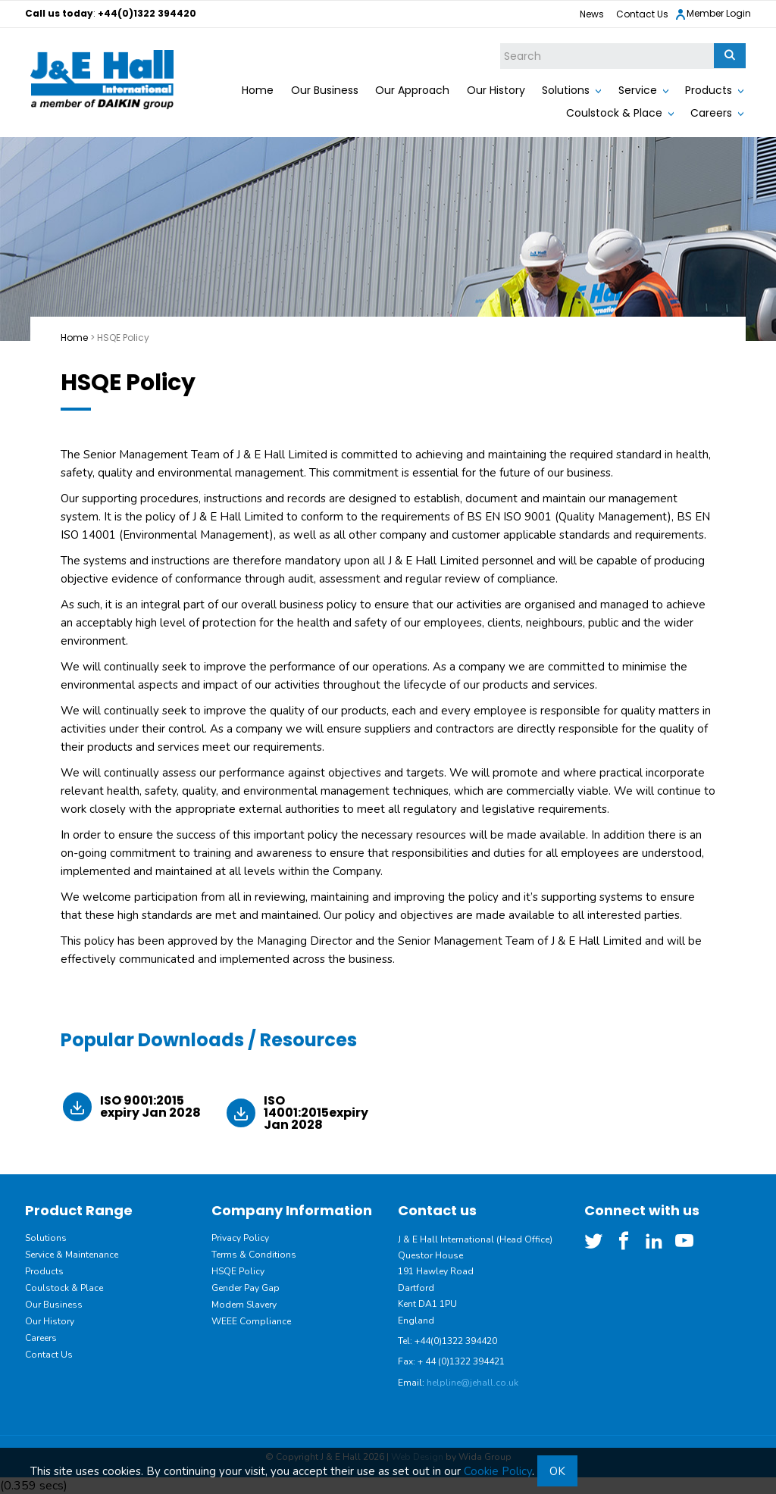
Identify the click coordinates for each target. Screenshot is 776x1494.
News (592, 14)
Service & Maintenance (71, 1255)
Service (637, 90)
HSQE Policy (237, 1271)
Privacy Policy (240, 1238)
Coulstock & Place (614, 112)
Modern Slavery (244, 1305)
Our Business (324, 90)
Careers (711, 112)
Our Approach (412, 90)
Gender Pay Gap (245, 1288)
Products (708, 90)
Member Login (712, 14)
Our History (496, 90)
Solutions (566, 90)
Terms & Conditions (253, 1255)
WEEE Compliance (251, 1321)
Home (258, 90)
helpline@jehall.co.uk (472, 1383)
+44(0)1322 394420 (147, 13)
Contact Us (642, 14)
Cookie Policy (498, 1471)
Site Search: (500, 43)
